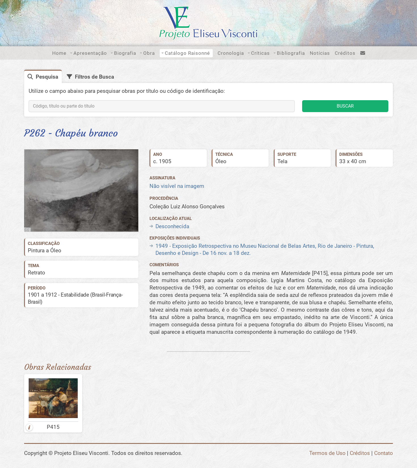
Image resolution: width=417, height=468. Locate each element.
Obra (149, 53)
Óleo (220, 161)
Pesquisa (47, 77)
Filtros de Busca (94, 77)
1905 (165, 161)
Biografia (125, 53)
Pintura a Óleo (44, 250)
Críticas (260, 53)
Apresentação (90, 53)
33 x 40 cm (352, 161)
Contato (383, 453)
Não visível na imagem (176, 186)
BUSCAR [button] (345, 106)
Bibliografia (291, 53)
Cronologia (231, 53)
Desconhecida (172, 226)
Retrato (36, 272)
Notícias (320, 53)
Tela (282, 161)
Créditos (345, 53)
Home (59, 53)
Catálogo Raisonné (187, 53)
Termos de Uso (327, 453)
